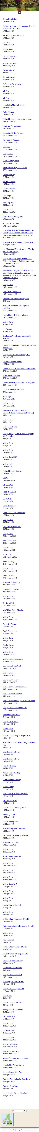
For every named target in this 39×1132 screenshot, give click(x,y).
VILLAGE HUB (9, 1016)
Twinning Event (9, 815)
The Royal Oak (8, 603)
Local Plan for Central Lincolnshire (16, 1093)
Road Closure (8, 729)
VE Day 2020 (8, 485)
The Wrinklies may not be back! (15, 168)
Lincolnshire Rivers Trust (12, 968)
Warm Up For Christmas (12, 126)
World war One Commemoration (15, 687)
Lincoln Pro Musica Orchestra (14, 105)
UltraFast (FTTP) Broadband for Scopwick (19, 382)
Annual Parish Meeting (11, 773)
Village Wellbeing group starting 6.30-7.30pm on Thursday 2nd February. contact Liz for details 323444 (19, 261)
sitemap (5, 1130)
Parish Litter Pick (9, 541)
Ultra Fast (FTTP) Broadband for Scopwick (19, 369)
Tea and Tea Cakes (10, 19)
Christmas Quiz (9, 1030)
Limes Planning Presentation (13, 389)
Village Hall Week (10, 63)
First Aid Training (9, 766)
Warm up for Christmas (11, 376)
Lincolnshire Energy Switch (13, 1065)
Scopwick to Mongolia (11, 582)
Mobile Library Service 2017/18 (15, 947)
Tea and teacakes (9, 77)
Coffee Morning (9, 175)
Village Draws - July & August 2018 (16, 735)
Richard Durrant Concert (12, 471)
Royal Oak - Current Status (13, 856)
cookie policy (11, 1130)
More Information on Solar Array (15, 1058)
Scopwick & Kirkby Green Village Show (18, 242)
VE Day (6, 91)
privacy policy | (20, 1130)
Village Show (8, 49)
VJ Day (6, 478)
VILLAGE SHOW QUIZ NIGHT (15, 835)
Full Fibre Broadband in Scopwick (16, 299)
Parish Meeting (8, 112)
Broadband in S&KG (11, 589)
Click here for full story (11, 752)
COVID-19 (7, 499)
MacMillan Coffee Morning (13, 610)
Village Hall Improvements (13, 659)
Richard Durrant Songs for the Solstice (17, 119)
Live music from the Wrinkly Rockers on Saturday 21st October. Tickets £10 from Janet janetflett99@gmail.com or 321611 (18, 232)
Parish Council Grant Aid (12, 694)
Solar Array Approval (11, 1051)
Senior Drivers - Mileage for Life (15, 954)
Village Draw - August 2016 (13, 989)
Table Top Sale (8, 203)
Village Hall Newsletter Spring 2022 (16, 355)
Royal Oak (7, 554)
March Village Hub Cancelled (14, 828)
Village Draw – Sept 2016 (12, 975)
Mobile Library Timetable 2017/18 (16, 919)
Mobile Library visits (11, 161)
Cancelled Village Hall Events (14, 513)
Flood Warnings (9, 561)
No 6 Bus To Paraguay (11, 140)
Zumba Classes (8, 645)
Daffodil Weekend (9, 56)
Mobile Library (8, 787)
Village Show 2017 (10, 884)
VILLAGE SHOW (10, 801)
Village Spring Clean (11, 821)
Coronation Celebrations (12, 292)
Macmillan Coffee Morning (13, 133)
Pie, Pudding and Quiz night (13, 35)
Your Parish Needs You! (12, 666)
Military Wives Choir (11, 223)
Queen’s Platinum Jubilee (12, 362)
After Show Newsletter (11, 715)
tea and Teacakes (9, 182)
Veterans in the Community (13, 961)
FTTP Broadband (9, 492)
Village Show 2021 (10, 457)
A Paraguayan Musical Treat (13, 982)
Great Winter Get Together (13, 216)
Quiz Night (7, 196)
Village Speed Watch (10, 722)
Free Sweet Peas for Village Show (15, 794)
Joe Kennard (7, 329)
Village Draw (8, 210)
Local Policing (8, 1037)
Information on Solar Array (13, 1072)
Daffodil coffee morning (12, 84)
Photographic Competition (13, 1009)
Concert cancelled (9, 506)
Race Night (7, 396)
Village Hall (7, 464)
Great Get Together (10, 624)
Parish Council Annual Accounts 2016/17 (18, 926)
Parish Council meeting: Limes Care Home (19, 701)
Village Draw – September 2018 (15, 708)
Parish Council (8, 940)
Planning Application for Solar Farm (16, 1079)
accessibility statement (29, 1130)
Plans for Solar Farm (10, 1086)
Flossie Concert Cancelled (12, 905)
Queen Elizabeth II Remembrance (15, 315)
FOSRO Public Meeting (12, 780)
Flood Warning (8, 575)
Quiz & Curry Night (10, 680)
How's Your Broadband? (12, 527)
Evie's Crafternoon (10, 631)
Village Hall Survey (10, 1044)
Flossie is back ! (9, 70)
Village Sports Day (10, 427)
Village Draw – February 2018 (14, 808)
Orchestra (6, 42)
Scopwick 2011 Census (11, 842)
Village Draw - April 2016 (12, 1002)
